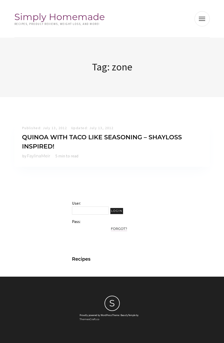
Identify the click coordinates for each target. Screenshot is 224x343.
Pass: (76, 222)
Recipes (81, 259)
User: (76, 203)
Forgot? (119, 229)
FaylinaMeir (38, 156)
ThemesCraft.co (89, 319)
